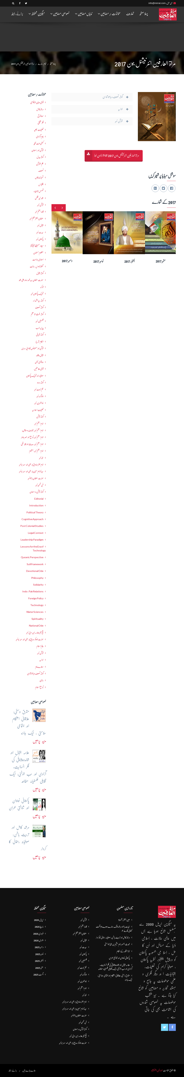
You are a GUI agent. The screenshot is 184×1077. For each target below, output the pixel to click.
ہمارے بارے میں (28, 1070)
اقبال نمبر (40, 225)
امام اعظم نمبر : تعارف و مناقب (32, 430)
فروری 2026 (38, 933)
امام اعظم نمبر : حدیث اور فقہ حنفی (32, 444)
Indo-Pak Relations (32, 591)
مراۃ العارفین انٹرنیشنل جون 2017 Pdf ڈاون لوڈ (116, 155)
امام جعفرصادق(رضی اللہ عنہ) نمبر (31, 464)
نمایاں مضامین (83, 13)
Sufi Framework (35, 564)
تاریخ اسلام (39, 687)
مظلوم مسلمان (38, 253)
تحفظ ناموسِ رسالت (36, 266)
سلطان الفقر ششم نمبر (36, 219)
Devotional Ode (34, 571)
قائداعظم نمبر (39, 212)
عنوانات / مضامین (109, 13)
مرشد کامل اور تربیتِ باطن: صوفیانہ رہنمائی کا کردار (113, 937)
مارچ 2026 (39, 927)
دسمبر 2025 (39, 947)
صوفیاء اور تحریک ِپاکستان (34, 376)
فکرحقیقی (40, 123)
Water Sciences (34, 612)
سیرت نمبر (39, 232)
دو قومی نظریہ (39, 362)
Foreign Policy (35, 598)
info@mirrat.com (157, 3)
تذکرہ (41, 287)
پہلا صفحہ (143, 13)
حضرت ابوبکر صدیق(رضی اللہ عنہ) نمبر (29, 639)
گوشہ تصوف (39, 307)
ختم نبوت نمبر (38, 389)
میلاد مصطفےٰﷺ (36, 246)
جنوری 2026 (38, 940)
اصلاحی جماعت (37, 259)
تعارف (130, 13)
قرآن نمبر (40, 205)
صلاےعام (39, 667)
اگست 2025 (38, 974)
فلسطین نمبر (39, 321)
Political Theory (34, 512)
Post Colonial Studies (31, 526)
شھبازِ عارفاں (39, 177)
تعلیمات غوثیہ (38, 130)
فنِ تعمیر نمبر (39, 485)
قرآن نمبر (40, 653)
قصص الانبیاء (38, 191)
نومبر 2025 (39, 954)
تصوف (40, 171)
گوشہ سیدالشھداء (38, 301)
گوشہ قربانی (39, 335)
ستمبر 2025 (39, 968)
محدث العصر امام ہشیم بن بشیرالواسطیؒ (117, 944)
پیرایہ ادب (39, 328)
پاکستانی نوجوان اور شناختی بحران (119, 958)
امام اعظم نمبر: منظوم (36, 451)
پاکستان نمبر (39, 239)
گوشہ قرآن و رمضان (36, 492)
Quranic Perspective (32, 557)
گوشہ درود (40, 382)
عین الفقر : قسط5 (124, 920)
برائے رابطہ (17, 13)
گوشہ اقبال (39, 273)
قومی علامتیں (38, 369)
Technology (36, 605)
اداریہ (41, 660)
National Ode (36, 626)
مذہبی (41, 680)
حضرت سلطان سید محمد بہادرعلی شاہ (31, 280)
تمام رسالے (42, 64)
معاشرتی (40, 116)
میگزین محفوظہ (36, 13)
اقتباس (40, 184)
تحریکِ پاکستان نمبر (37, 294)
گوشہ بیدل (40, 157)
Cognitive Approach (32, 519)
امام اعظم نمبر (38, 424)
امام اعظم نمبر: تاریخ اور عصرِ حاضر (32, 437)
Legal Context (35, 533)
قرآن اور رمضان (37, 150)
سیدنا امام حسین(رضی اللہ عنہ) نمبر (31, 471)
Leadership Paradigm (32, 540)
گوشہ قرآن (39, 417)
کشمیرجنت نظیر (38, 143)
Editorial (38, 499)
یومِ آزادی (39, 136)
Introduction (36, 505)
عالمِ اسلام (39, 646)
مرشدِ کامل (39, 109)
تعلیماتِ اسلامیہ (37, 410)
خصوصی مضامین (60, 13)
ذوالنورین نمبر (38, 403)
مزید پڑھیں (39, 741)
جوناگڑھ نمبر (40, 396)
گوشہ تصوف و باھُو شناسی (35, 673)
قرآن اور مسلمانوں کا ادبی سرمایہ (32, 348)
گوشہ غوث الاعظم (37, 314)
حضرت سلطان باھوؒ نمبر (35, 478)
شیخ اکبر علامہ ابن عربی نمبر (34, 632)
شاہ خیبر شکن (39, 198)
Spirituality (37, 619)
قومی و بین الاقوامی (36, 102)
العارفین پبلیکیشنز (157, 1070)
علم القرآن (39, 164)
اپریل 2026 (38, 920)
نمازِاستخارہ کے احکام (123, 951)
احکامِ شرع (39, 341)
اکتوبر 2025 (39, 961)
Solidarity (38, 585)
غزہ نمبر (41, 458)
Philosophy (37, 578)
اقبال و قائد (39, 355)
